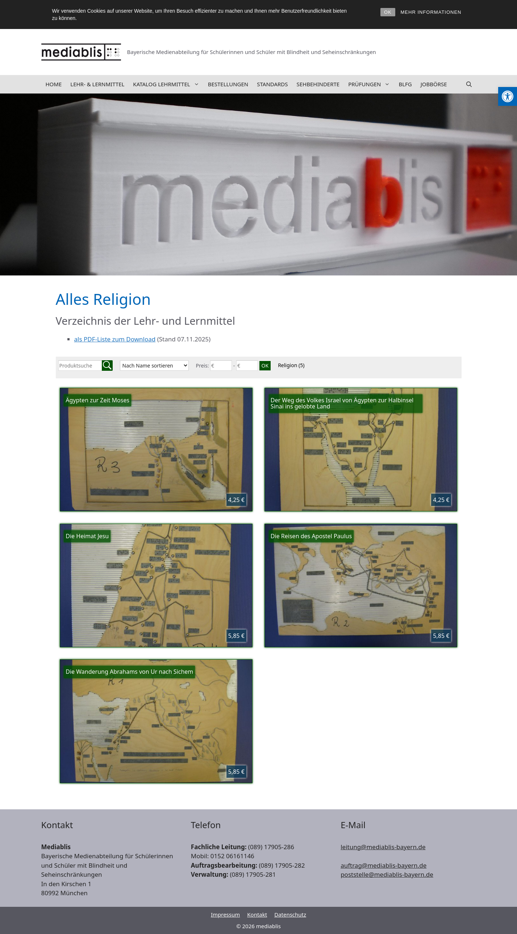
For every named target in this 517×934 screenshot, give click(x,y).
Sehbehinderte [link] (318, 84)
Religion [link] (291, 365)
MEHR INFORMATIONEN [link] (431, 12)
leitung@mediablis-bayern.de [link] (383, 847)
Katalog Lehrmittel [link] (168, 84)
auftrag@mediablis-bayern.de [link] (383, 865)
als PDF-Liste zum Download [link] (115, 339)
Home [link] (54, 84)
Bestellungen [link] (228, 84)
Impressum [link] (225, 914)
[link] (507, 96)
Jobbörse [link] (434, 84)
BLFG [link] (405, 84)
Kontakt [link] (257, 914)
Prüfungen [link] (371, 84)
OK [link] (388, 12)
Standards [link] (272, 84)
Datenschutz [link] (290, 914)
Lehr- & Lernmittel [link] (97, 84)
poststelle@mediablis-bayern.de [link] (387, 874)
